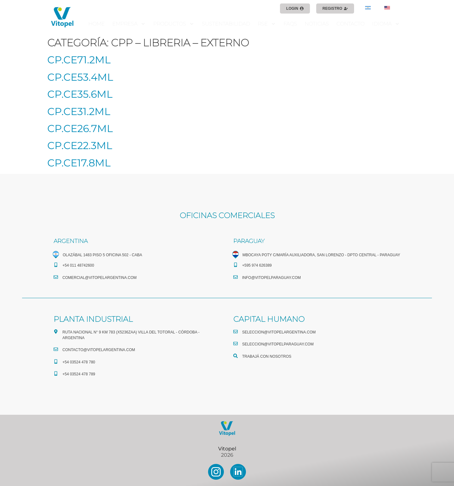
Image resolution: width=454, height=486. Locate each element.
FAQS (290, 24)
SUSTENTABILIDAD (226, 24)
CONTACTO (350, 24)
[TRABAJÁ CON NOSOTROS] (235, 356)
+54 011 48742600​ (78, 265)
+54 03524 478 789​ (78, 374)
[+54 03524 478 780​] (56, 361)
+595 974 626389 (257, 265)
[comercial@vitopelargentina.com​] (56, 277)
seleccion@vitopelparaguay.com (278, 344)
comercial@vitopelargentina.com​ (99, 277)
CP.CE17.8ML (79, 163)
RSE (267, 24)
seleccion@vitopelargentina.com (279, 332)
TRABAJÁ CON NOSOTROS (266, 356)
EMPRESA (129, 24)
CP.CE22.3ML (79, 145)
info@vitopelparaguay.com (271, 277)
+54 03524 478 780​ (78, 362)
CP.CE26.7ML (80, 128)
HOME (96, 24)
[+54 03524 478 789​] (56, 373)
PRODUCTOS (173, 24)
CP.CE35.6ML (80, 94)
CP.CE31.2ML (78, 111)
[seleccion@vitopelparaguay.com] (235, 343)
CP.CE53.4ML (80, 77)
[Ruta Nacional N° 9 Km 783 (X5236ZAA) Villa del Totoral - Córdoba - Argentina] (56, 331)
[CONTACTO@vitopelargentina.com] (56, 349)
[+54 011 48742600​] (56, 265)
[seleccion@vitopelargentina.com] (235, 331)
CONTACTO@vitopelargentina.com (98, 350)
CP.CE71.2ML (79, 60)
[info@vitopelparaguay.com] (235, 277)
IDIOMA (386, 24)
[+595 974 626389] (235, 265)
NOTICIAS (317, 24)
